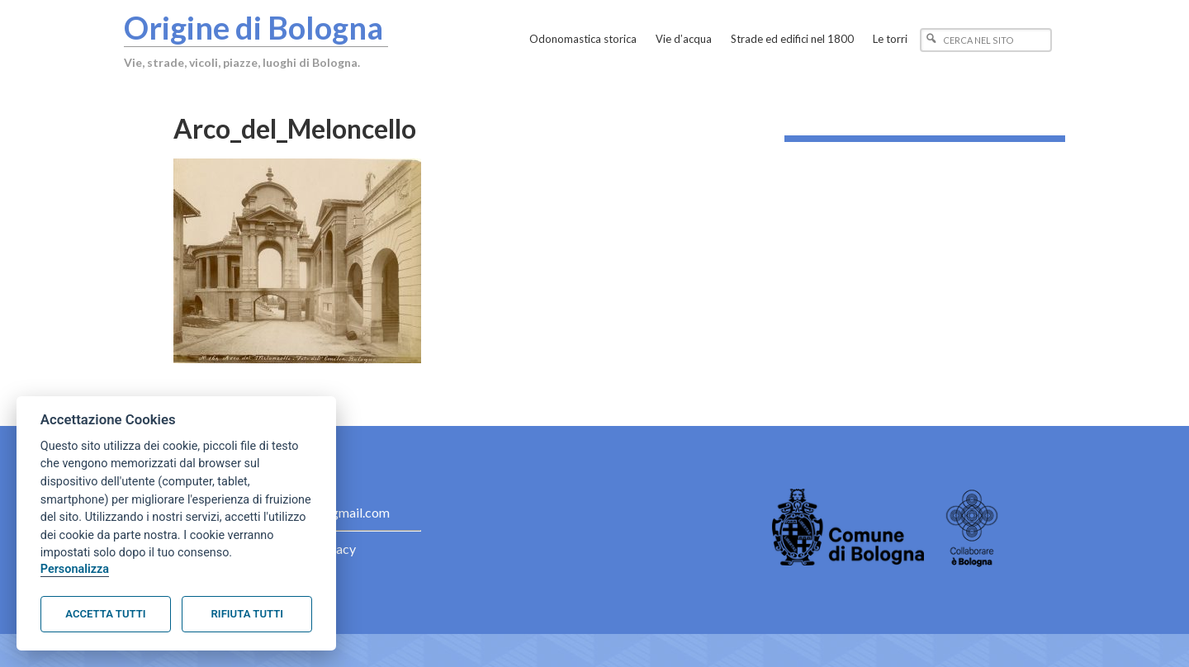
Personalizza (74, 569)
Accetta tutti (105, 614)
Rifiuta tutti (247, 614)
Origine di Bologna (253, 27)
